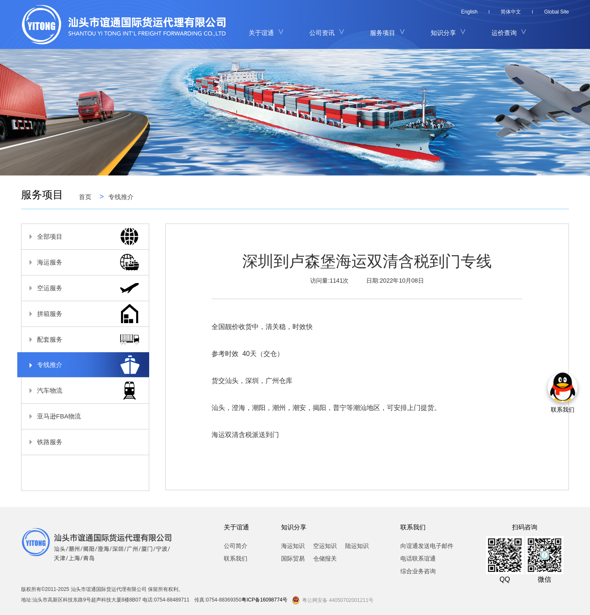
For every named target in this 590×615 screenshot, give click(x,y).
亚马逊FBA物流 (80, 416)
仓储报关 (325, 558)
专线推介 (121, 196)
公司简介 (235, 546)
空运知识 (325, 546)
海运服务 (80, 262)
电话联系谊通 (418, 558)
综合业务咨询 (418, 571)
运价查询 (504, 32)
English (469, 12)
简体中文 (511, 12)
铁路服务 (80, 442)
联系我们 (235, 558)
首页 (85, 196)
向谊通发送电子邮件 (426, 546)
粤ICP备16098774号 (264, 600)
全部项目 (80, 236)
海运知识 (293, 546)
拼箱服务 (80, 314)
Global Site (556, 12)
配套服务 (80, 339)
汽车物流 (80, 390)
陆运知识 (357, 546)
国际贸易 (293, 558)
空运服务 (80, 288)
